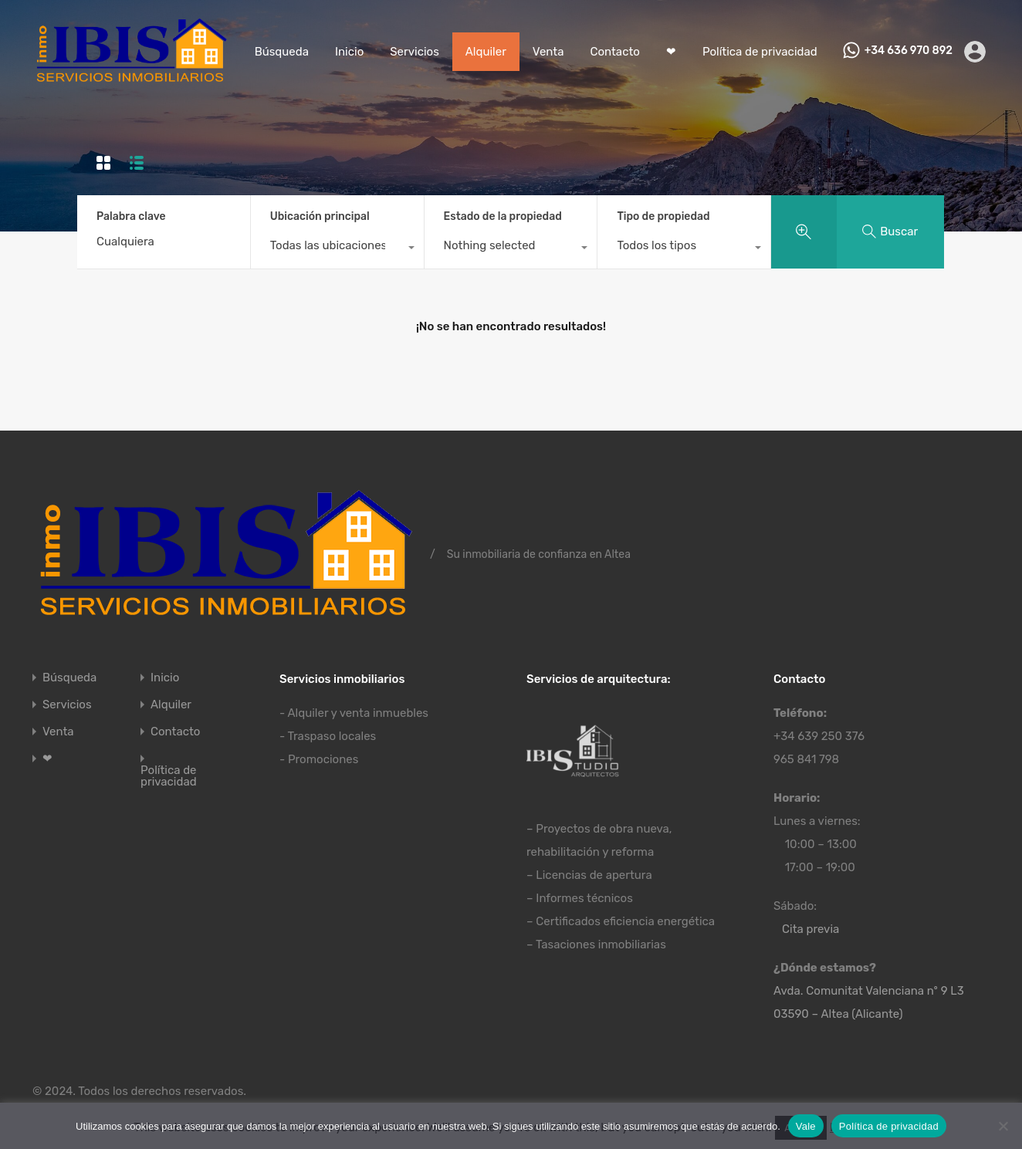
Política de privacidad (759, 52)
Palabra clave (131, 217)
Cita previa (810, 929)
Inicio (349, 52)
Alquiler (485, 52)
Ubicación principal (320, 216)
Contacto (614, 52)
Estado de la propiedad (503, 216)
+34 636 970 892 (909, 51)
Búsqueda (282, 52)
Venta (548, 52)
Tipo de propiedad (663, 216)
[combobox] (337, 249)
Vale (806, 1126)
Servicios (414, 52)
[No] (1002, 1127)
